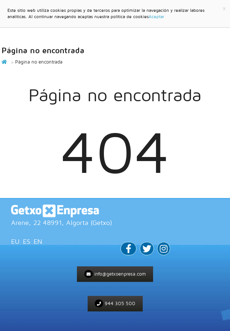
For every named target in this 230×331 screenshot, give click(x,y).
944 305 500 (115, 303)
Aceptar (156, 16)
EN (38, 241)
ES (26, 241)
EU (15, 241)
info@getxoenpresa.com (115, 274)
